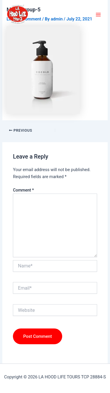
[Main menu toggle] (98, 14)
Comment (23, 190)
